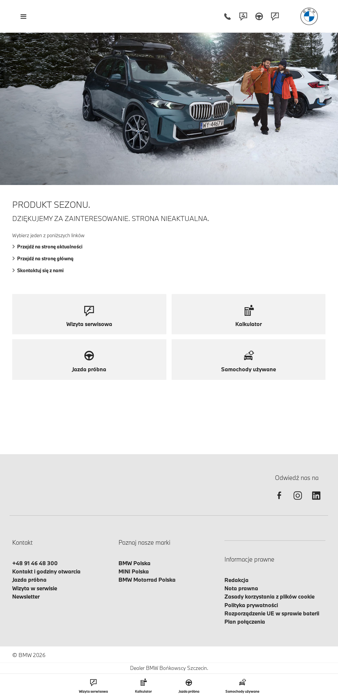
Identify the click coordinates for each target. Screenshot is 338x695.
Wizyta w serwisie (34, 588)
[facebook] (279, 501)
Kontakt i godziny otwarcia (46, 571)
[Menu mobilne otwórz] (23, 16)
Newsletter (26, 596)
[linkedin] (316, 501)
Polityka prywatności (251, 605)
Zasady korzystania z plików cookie (269, 596)
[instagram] (297, 501)
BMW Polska (134, 563)
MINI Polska (133, 571)
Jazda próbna (29, 579)
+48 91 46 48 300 (35, 563)
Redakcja (236, 579)
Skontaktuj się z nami (38, 270)
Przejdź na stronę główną (43, 258)
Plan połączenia (244, 621)
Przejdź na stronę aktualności (47, 246)
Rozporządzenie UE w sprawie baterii (271, 613)
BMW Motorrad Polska (147, 579)
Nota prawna (241, 588)
